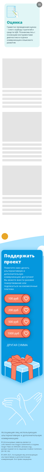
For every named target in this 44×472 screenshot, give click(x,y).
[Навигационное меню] (39, 4)
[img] (17, 298)
